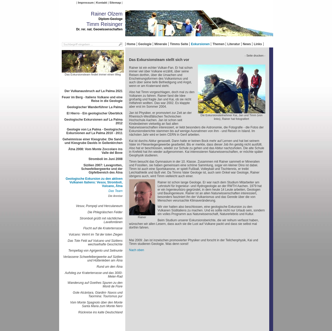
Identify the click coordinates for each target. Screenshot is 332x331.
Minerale (160, 44)
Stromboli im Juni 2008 (105, 159)
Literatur (233, 44)
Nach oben (136, 250)
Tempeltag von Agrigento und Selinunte (95, 250)
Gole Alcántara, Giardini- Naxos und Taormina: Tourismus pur (98, 294)
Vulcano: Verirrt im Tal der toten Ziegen (96, 234)
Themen (218, 44)
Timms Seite (179, 44)
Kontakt (101, 2)
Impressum (86, 2)
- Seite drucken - (255, 55)
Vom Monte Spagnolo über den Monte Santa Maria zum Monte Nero (96, 304)
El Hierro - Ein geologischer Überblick (94, 113)
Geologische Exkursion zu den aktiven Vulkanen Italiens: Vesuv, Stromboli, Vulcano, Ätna (94, 182)
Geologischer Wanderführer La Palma (94, 107)
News (247, 44)
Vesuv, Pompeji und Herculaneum (99, 206)
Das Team (115, 191)
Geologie (144, 44)
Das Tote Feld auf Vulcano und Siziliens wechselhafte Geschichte (95, 242)
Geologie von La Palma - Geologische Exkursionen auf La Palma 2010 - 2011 (94, 131)
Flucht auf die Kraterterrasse (102, 228)
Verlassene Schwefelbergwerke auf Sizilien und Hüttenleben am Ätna (92, 258)
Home (131, 44)
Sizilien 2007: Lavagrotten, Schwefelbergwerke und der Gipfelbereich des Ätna (101, 168)
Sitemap (115, 2)
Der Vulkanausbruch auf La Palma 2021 (94, 91)
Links (258, 44)
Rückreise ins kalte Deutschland (100, 312)
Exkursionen (200, 44)
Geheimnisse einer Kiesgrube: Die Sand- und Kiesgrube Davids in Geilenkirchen (92, 141)
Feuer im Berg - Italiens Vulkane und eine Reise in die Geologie (92, 99)
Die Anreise (115, 195)
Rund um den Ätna (109, 266)
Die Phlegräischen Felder (105, 212)
